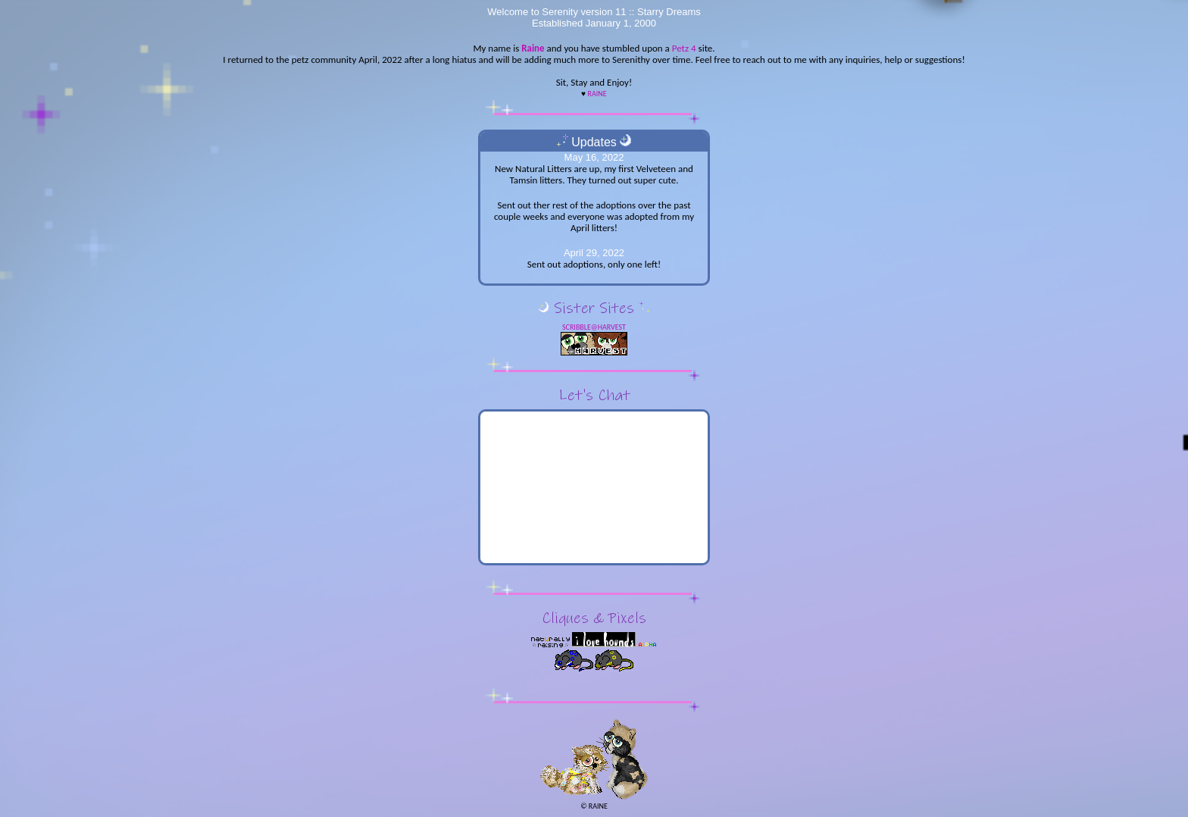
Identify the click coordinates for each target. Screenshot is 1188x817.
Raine (532, 48)
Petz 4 (684, 48)
